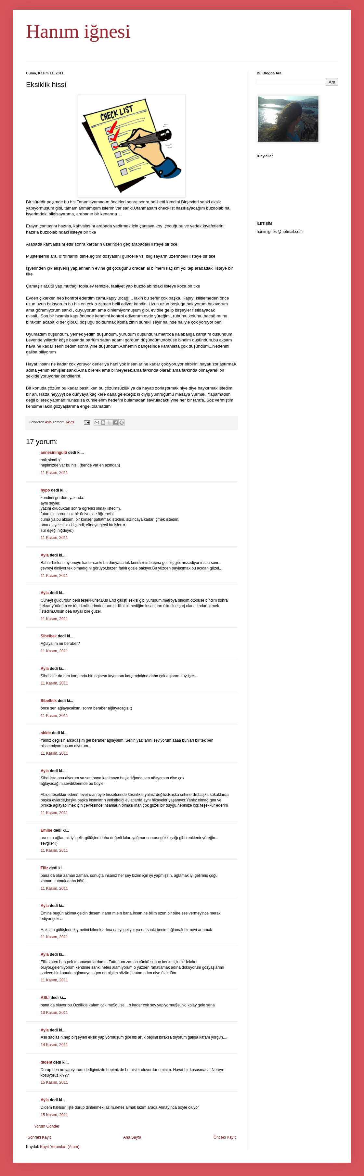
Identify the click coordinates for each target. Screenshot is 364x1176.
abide (46, 733)
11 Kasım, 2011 (54, 472)
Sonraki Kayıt (39, 1137)
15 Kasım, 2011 (54, 1082)
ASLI (45, 997)
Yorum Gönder (46, 1126)
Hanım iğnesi (78, 31)
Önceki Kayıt (225, 1137)
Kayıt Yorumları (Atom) (59, 1146)
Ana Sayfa (132, 1137)
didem (46, 1062)
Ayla (45, 555)
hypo (45, 490)
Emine (46, 830)
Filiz (44, 868)
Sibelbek (49, 636)
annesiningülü (54, 452)
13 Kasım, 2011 (54, 1012)
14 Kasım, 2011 (54, 1044)
